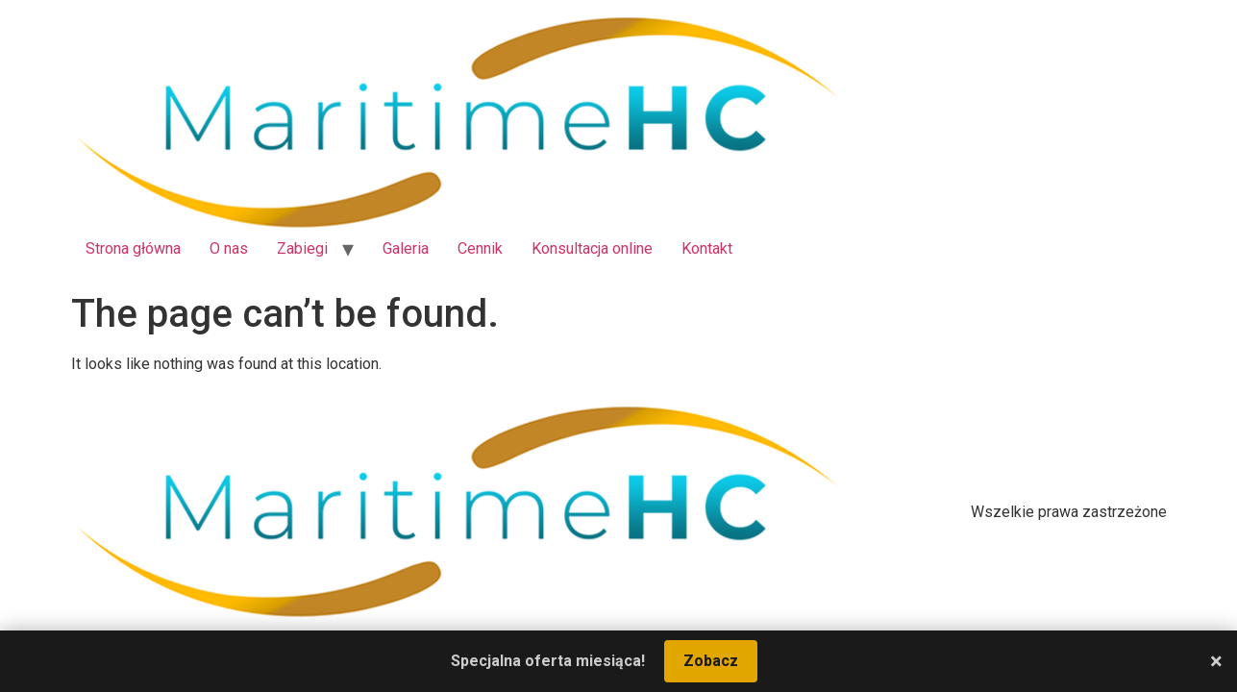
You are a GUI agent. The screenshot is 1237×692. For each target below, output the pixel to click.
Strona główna (133, 248)
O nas (229, 248)
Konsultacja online (592, 248)
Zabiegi (302, 248)
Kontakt (706, 248)
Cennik (480, 248)
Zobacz (710, 661)
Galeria (406, 248)
